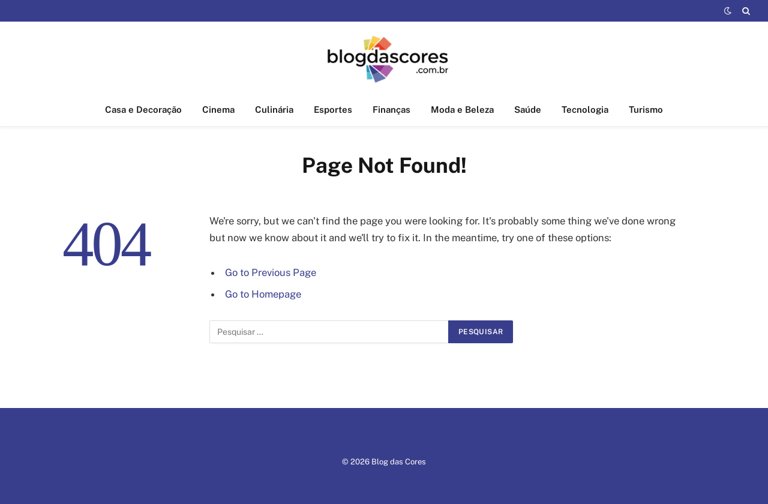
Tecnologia (585, 109)
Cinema (218, 109)
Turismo (646, 109)
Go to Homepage (263, 294)
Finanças (391, 109)
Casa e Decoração (143, 109)
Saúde (527, 109)
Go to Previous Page (270, 272)
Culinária (274, 109)
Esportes (333, 109)
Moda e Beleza (462, 109)
